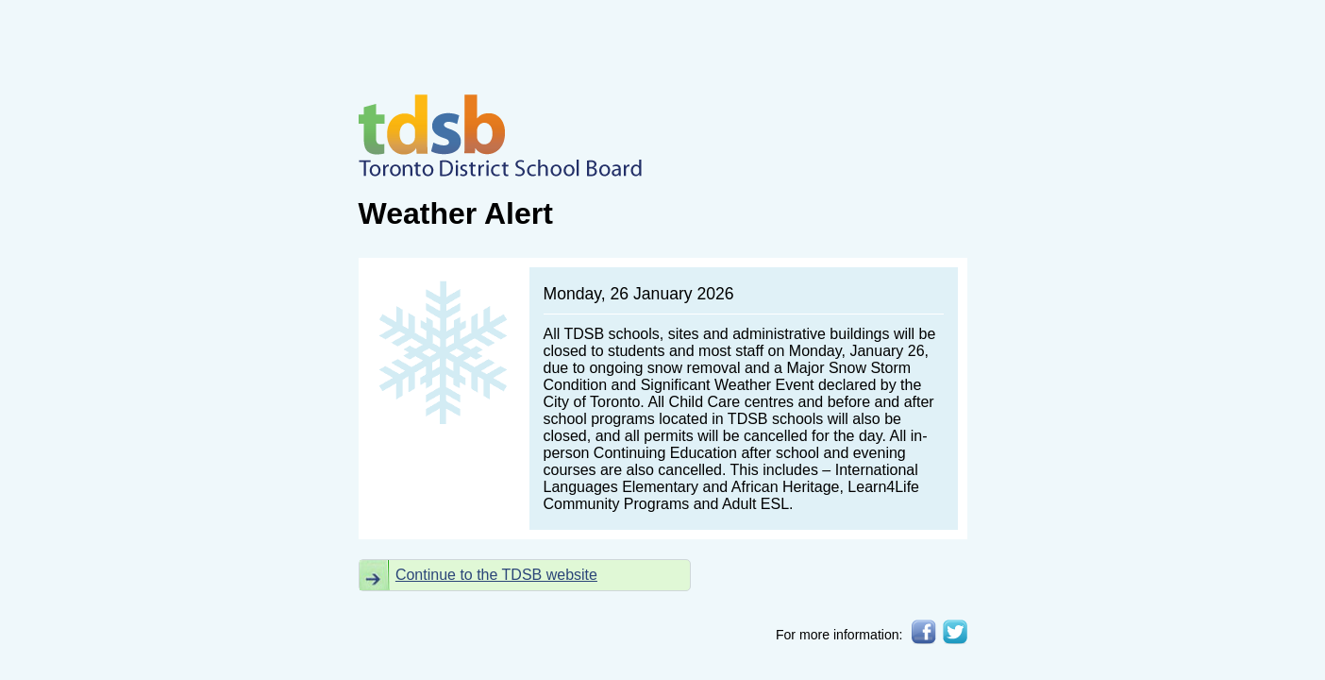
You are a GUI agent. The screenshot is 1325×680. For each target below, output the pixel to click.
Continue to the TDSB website (496, 575)
